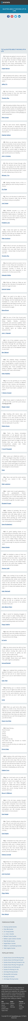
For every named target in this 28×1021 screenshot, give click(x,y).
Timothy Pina (5, 98)
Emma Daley (5, 749)
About (3, 1005)
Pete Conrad (5, 117)
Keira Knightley (6, 373)
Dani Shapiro (5, 833)
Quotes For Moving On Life (11, 969)
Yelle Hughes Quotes (9, 948)
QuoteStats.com (16, 1016)
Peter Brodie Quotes (9, 941)
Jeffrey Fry (4, 84)
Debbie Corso (5, 770)
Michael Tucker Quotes (10, 936)
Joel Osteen (5, 203)
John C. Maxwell (6, 333)
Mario (3, 470)
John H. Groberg (6, 156)
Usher (3, 700)
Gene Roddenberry (7, 524)
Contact (3, 1007)
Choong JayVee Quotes (10, 927)
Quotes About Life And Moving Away (14, 957)
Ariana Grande (5, 547)
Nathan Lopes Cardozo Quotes (12, 938)
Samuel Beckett (6, 663)
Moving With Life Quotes (10, 974)
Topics (12, 1005)
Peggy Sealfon (6, 624)
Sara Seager (5, 814)
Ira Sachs (4, 640)
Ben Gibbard (5, 352)
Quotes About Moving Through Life (13, 964)
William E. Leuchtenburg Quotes (12, 946)
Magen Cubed (5, 407)
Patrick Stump (5, 426)
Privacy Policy (5, 1003)
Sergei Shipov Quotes (10, 943)
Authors (12, 1003)
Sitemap (12, 1007)
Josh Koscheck (6, 874)
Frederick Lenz (6, 222)
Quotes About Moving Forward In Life (14, 962)
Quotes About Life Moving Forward (13, 960)
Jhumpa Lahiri (5, 568)
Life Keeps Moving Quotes (11, 979)
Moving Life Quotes (9, 976)
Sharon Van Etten (6, 721)
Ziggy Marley (5, 893)
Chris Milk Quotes (8, 929)
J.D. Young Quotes (9, 931)
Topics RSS (4, 1010)
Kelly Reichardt (6, 591)
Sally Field (4, 680)
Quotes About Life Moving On (12, 967)
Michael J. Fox (5, 175)
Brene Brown (5, 310)
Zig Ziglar (4, 189)
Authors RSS (4, 1008)
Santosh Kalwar (6, 289)
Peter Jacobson (6, 238)
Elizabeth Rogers (6, 503)
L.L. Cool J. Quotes (9, 934)
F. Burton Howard (6, 393)
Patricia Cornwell (6, 854)
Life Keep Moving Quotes (11, 972)
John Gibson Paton (7, 607)
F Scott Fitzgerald (7, 449)
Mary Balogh (5, 914)
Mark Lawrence (6, 484)
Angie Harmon (6, 68)
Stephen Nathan (6, 135)
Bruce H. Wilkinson (7, 793)
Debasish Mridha (6, 275)
